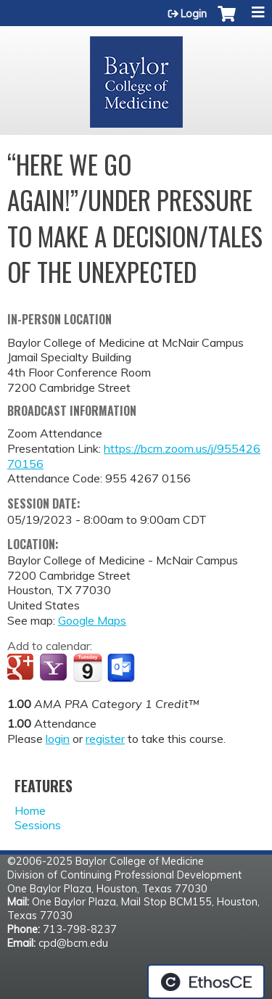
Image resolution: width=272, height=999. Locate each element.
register (105, 738)
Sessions (38, 825)
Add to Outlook (122, 668)
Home (30, 810)
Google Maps (92, 620)
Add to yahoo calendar (55, 668)
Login (194, 14)
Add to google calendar (22, 668)
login (58, 738)
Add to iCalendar (87, 667)
